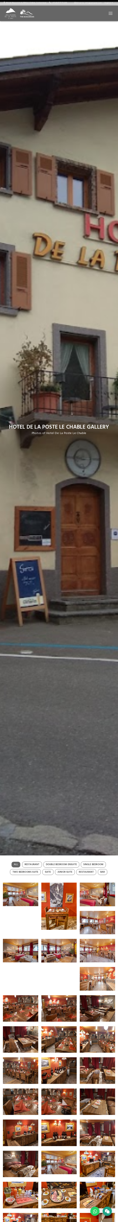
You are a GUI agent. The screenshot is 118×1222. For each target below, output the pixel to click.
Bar (102, 872)
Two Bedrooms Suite (25, 872)
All (16, 864)
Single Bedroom (93, 864)
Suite (48, 872)
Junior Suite (64, 872)
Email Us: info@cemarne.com (88, 2)
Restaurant (32, 864)
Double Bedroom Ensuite (61, 864)
